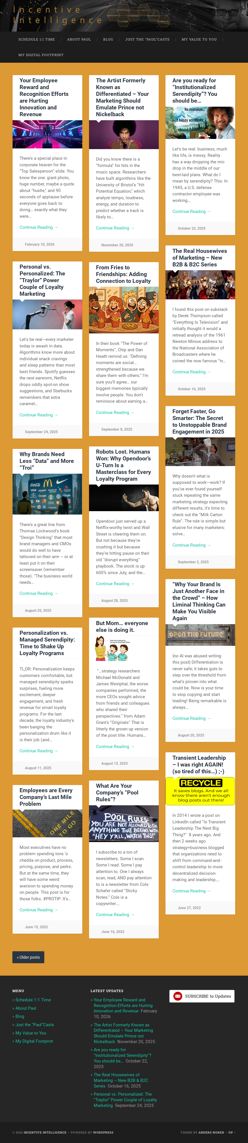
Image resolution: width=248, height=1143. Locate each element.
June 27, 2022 (189, 908)
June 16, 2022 (112, 932)
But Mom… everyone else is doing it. (122, 626)
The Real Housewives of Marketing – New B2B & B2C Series (199, 258)
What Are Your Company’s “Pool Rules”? (117, 793)
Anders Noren (211, 1132)
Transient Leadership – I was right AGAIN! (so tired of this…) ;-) (199, 765)
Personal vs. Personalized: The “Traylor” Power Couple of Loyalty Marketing (42, 280)
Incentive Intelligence (45, 1132)
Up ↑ (231, 1132)
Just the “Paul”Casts (147, 39)
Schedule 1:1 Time (36, 39)
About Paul (79, 39)
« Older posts (28, 957)
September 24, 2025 (41, 432)
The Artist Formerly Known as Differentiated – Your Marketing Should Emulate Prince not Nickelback (122, 97)
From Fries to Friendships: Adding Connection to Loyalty (123, 274)
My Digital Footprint (41, 55)
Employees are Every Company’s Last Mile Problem (46, 797)
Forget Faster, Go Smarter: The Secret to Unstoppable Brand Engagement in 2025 (199, 421)
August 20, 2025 (191, 735)
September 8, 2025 (116, 429)
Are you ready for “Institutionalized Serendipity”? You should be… (194, 90)
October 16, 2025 (192, 389)
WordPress (103, 1132)
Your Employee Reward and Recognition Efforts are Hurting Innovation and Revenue (44, 97)
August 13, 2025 (114, 763)
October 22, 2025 (192, 228)
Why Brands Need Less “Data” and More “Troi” (47, 461)
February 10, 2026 (39, 244)
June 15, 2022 (36, 927)
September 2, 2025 (193, 562)
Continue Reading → (39, 227)
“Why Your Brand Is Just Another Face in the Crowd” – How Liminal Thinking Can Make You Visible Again (199, 601)
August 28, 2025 (114, 600)
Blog (108, 39)
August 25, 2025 (38, 610)
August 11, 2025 (38, 768)
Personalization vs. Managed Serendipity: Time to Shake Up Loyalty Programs (47, 643)
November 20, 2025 (117, 245)
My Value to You (199, 39)
